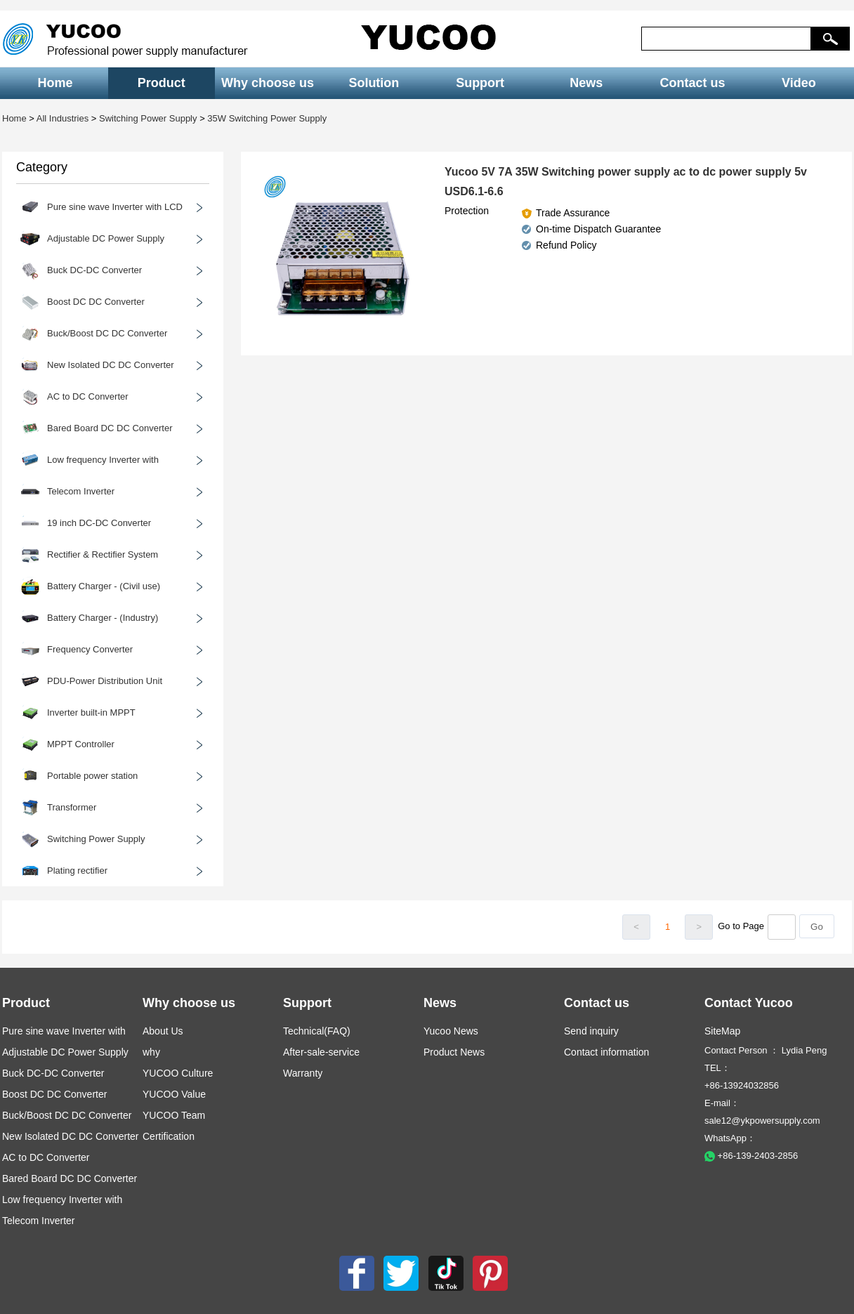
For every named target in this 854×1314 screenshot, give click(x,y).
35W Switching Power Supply (267, 118)
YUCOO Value (174, 1094)
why (151, 1052)
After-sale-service (321, 1052)
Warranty (302, 1073)
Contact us (692, 83)
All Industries (62, 118)
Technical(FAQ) (316, 1031)
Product (161, 83)
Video (799, 83)
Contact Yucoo (748, 1003)
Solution (373, 83)
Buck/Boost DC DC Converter (66, 1115)
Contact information (606, 1052)
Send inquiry (591, 1031)
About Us (163, 1031)
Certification (169, 1136)
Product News (454, 1052)
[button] (830, 39)
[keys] (726, 39)
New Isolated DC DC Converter (70, 1136)
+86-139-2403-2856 (751, 1155)
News (586, 83)
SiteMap (722, 1031)
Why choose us (267, 83)
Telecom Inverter (38, 1220)
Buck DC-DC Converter (53, 1073)
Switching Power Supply (148, 118)
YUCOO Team (174, 1115)
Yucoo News (450, 1031)
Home (55, 83)
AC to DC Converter (45, 1157)
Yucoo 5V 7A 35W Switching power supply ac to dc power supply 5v (626, 172)
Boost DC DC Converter (54, 1094)
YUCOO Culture (178, 1073)
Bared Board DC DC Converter (69, 1178)
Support (480, 83)
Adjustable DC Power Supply (65, 1052)
